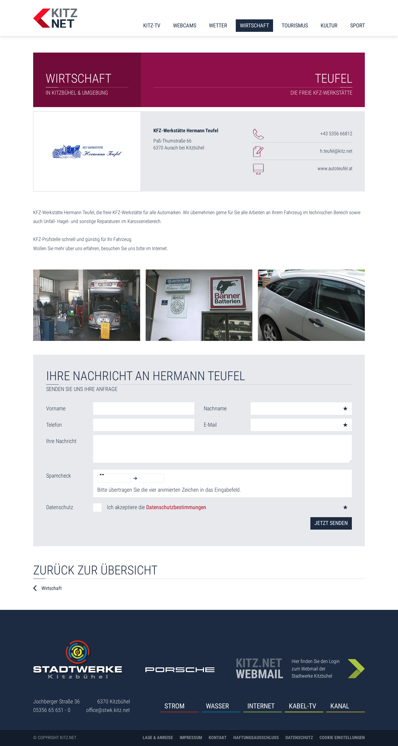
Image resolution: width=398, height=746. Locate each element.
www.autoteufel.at (335, 168)
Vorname (56, 408)
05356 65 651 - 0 (51, 710)
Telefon (54, 424)
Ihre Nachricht (61, 441)
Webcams (184, 25)
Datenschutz (59, 507)
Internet (261, 706)
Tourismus (295, 25)
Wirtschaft (254, 25)
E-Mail (210, 424)
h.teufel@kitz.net (336, 151)
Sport (357, 25)
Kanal (339, 706)
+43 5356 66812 (336, 133)
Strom (174, 706)
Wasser (217, 706)
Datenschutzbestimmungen (176, 507)
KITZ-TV (151, 25)
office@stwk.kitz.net (108, 710)
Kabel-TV (302, 706)
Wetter (218, 25)
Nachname (215, 408)
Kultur (329, 25)
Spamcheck (58, 475)
